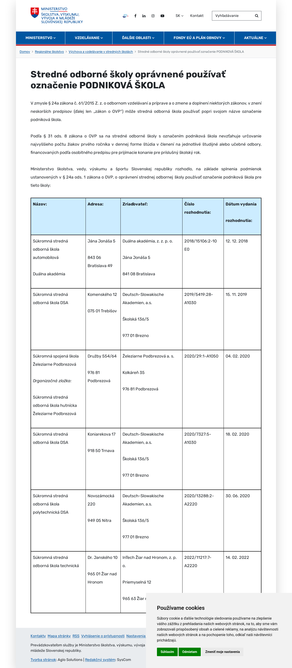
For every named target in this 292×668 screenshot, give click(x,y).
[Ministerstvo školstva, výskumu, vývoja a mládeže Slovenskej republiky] (57, 16)
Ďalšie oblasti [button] (136, 38)
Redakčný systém (100, 659)
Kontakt (196, 15)
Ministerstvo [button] (39, 38)
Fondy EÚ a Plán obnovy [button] (198, 38)
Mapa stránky (59, 636)
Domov (25, 52)
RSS (76, 636)
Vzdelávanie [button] (87, 38)
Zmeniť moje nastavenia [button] (222, 652)
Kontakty (38, 636)
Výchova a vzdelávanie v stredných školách (101, 52)
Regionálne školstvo (49, 52)
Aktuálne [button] (253, 38)
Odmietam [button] (189, 652)
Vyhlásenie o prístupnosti (103, 636)
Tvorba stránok (43, 659)
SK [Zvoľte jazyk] (178, 15)
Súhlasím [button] (167, 652)
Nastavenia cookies (142, 636)
